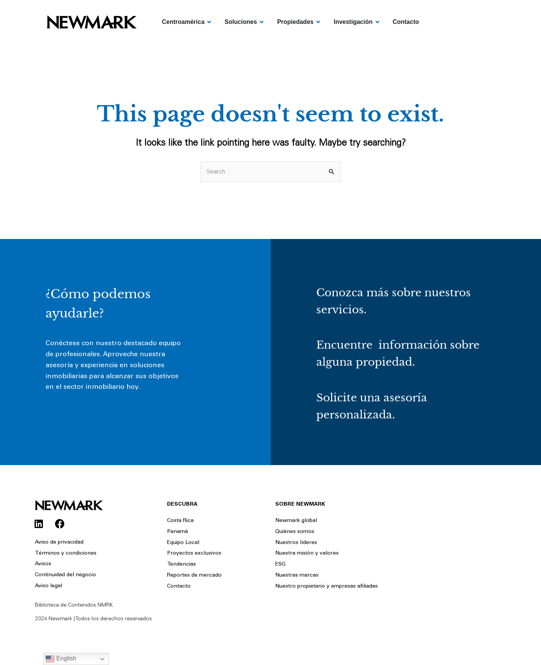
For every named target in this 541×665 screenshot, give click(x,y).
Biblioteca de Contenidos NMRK (74, 605)
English (61, 658)
